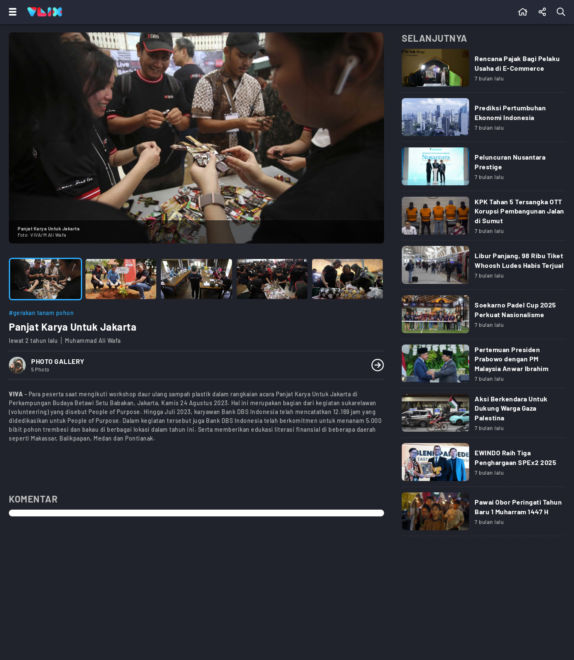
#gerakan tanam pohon (41, 312)
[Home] (44, 12)
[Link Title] (483, 71)
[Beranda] (523, 12)
